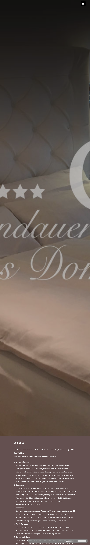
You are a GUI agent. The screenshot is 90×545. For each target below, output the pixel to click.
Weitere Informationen (71, 540)
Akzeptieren (81, 540)
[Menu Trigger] (83, 3)
